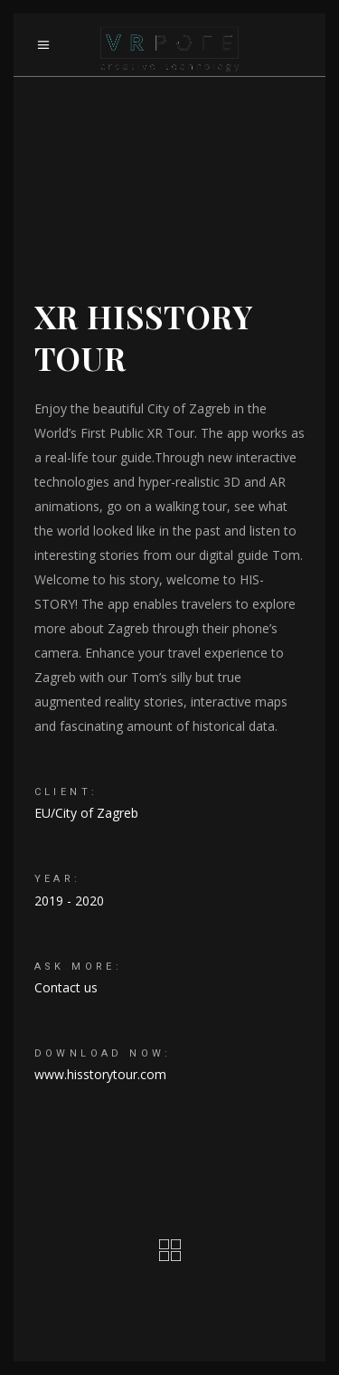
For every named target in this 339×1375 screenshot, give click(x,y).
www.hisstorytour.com (100, 1074)
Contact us (66, 987)
